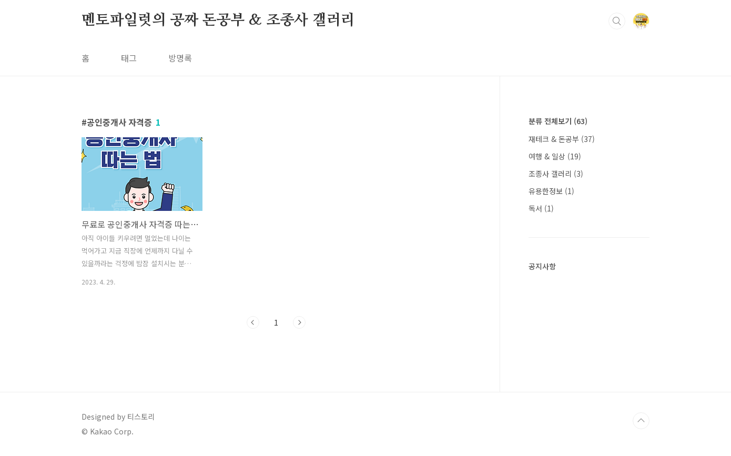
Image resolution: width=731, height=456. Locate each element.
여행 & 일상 (555, 156)
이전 (253, 322)
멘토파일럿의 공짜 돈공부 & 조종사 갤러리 (218, 20)
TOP (641, 420)
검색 (617, 21)
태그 (129, 58)
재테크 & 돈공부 (562, 139)
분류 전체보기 (558, 121)
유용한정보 (551, 191)
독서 (541, 208)
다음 (299, 322)
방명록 (180, 58)
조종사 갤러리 (556, 173)
